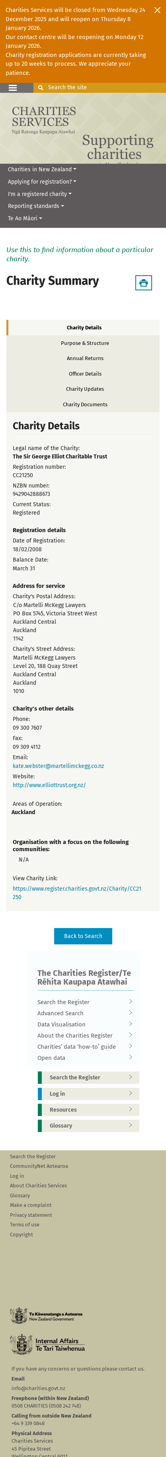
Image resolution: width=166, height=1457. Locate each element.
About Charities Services (38, 1186)
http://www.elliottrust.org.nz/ (49, 785)
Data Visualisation (83, 1024)
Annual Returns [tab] (85, 358)
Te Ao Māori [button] (22, 218)
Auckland (23, 812)
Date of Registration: (39, 540)
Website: (24, 776)
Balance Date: (30, 559)
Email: (20, 757)
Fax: (17, 738)
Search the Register (83, 1002)
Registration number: (39, 467)
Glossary (93, 1126)
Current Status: (32, 504)
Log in (93, 1094)
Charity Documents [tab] (85, 404)
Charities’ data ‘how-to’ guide (83, 1046)
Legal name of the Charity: (46, 448)
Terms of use (24, 1225)
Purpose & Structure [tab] (85, 343)
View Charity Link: (35, 878)
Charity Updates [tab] (85, 389)
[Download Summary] (143, 282)
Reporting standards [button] (33, 206)
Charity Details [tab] (84, 328)
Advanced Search (83, 1013)
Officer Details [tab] (85, 374)
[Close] (157, 10)
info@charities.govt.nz (38, 1388)
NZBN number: (31, 485)
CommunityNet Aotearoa (39, 1166)
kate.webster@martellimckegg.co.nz (58, 766)
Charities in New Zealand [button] (40, 169)
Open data (83, 1057)
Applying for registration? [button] (40, 181)
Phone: (21, 719)
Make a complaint (31, 1205)
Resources (93, 1110)
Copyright (21, 1235)
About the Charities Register (83, 1035)
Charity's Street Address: (44, 649)
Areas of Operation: (37, 804)
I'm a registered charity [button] (37, 194)
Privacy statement (31, 1215)
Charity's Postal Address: (44, 596)
